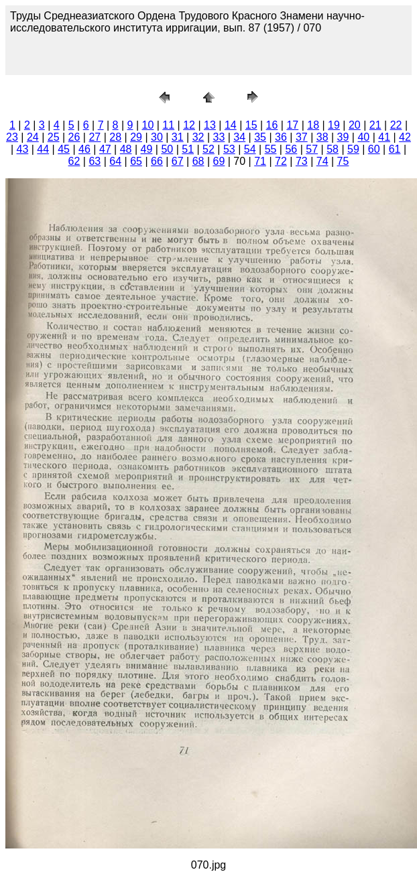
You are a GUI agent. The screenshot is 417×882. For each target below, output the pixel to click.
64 (115, 161)
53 (229, 149)
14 (231, 125)
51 (188, 149)
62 (74, 161)
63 (94, 161)
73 (302, 161)
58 (332, 149)
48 (126, 149)
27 (94, 137)
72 (281, 161)
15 (251, 125)
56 (291, 149)
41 (384, 137)
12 (189, 125)
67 (178, 161)
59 (353, 149)
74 (322, 161)
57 (312, 149)
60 (374, 149)
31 (178, 137)
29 (136, 137)
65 (136, 161)
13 (210, 125)
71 (260, 161)
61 (395, 149)
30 (157, 137)
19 (334, 125)
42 (405, 137)
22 (396, 125)
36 (281, 137)
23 (12, 137)
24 (33, 137)
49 (147, 149)
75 (343, 161)
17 (292, 125)
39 (343, 137)
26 (74, 137)
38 (322, 137)
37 (302, 137)
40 (363, 137)
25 (54, 137)
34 (239, 137)
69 (219, 161)
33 (219, 137)
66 (157, 161)
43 (23, 149)
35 (260, 137)
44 (43, 149)
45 (64, 149)
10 (148, 125)
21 (375, 125)
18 (313, 125)
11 (168, 125)
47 (105, 149)
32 (198, 137)
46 (84, 149)
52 (208, 149)
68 (198, 161)
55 (271, 149)
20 (355, 125)
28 (115, 137)
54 (250, 149)
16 (272, 125)
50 (167, 149)
